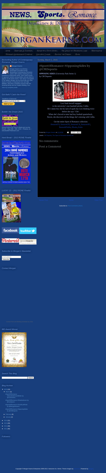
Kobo (80, 127)
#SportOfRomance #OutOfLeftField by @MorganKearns (16, 405)
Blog (77, 54)
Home (8, 50)
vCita (31, 321)
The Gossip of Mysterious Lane (74, 50)
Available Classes (43, 54)
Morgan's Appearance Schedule (19, 54)
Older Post (99, 200)
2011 (6, 429)
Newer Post (43, 200)
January (8, 417)
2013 (6, 423)
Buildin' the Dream (63, 54)
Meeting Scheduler (22, 321)
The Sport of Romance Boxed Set (62, 135)
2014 (6, 420)
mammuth (77, 469)
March (8, 392)
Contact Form (10, 321)
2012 (6, 426)
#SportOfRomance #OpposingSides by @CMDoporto (16, 410)
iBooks (74, 127)
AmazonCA (75, 124)
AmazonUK (65, 124)
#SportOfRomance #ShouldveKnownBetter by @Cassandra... (14, 395)
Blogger (91, 469)
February (9, 414)
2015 (6, 389)
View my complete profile (9, 87)
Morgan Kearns (17, 66)
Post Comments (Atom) (75, 206)
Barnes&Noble (65, 127)
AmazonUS (55, 124)
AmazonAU (85, 124)
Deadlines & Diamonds (23, 50)
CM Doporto (48, 135)
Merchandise (96, 50)
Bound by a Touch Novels (47, 50)
